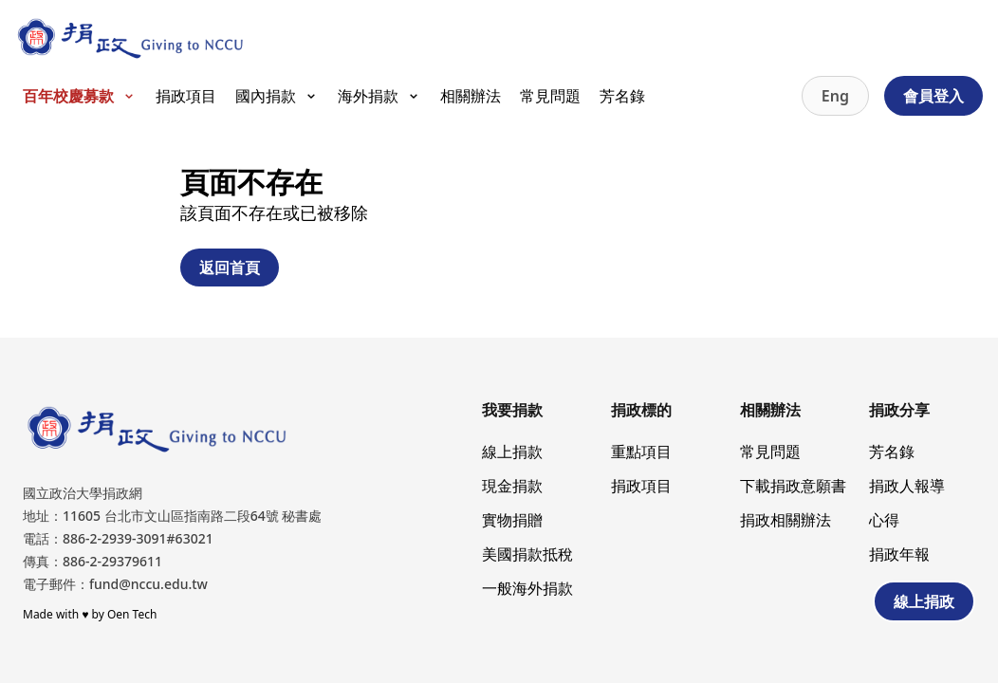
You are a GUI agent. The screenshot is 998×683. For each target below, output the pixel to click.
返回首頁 (229, 267)
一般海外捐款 (527, 588)
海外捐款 (379, 95)
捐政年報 (899, 554)
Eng (835, 95)
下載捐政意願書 (793, 485)
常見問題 (550, 95)
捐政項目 (186, 95)
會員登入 (933, 95)
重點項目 (641, 451)
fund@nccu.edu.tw (148, 584)
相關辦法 (470, 95)
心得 (884, 519)
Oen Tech (132, 614)
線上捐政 (924, 601)
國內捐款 (277, 95)
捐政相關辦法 (785, 519)
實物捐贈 (512, 519)
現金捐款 (512, 485)
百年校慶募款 (80, 95)
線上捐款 (512, 451)
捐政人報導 (907, 485)
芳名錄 (622, 95)
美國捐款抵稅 (527, 554)
